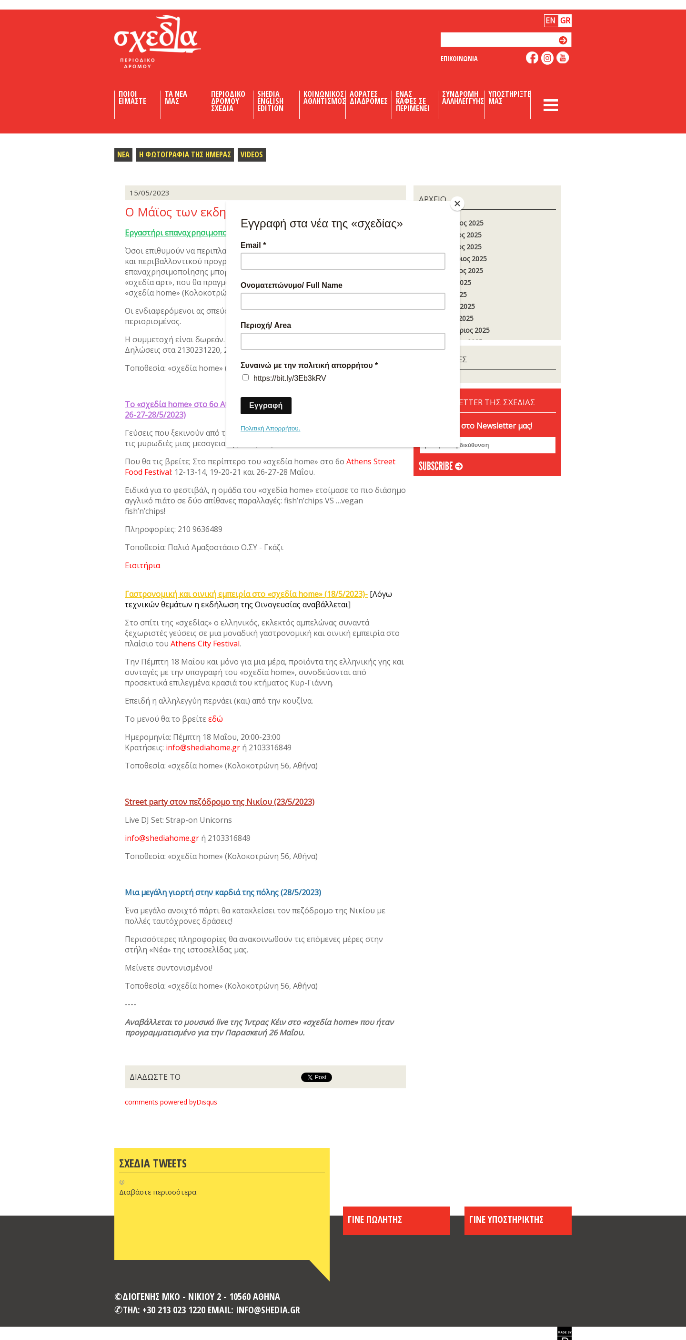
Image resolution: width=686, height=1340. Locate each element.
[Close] (457, 203)
